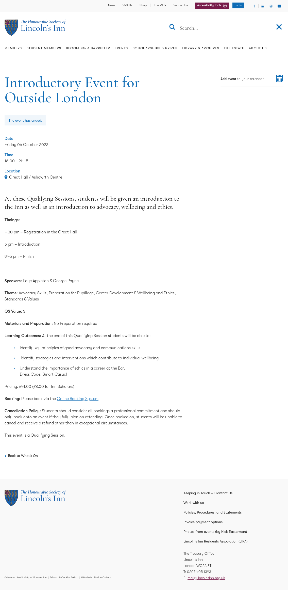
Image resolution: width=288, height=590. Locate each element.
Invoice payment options (203, 522)
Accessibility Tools (209, 5)
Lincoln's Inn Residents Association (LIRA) (215, 541)
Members (13, 48)
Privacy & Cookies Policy (63, 577)
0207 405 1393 (199, 572)
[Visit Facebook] (254, 6)
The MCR (160, 5)
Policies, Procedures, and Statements (212, 512)
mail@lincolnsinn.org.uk (206, 578)
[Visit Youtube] (279, 6)
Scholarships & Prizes (155, 48)
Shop (143, 5)
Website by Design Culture (96, 577)
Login (238, 5)
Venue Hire (181, 5)
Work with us (193, 503)
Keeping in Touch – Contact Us (207, 493)
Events (121, 48)
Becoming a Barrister (88, 48)
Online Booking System (77, 398)
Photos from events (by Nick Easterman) (215, 532)
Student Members (44, 48)
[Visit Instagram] (271, 6)
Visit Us (127, 5)
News (111, 5)
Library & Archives (200, 48)
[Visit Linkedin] (263, 6)
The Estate (234, 48)
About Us (258, 48)
